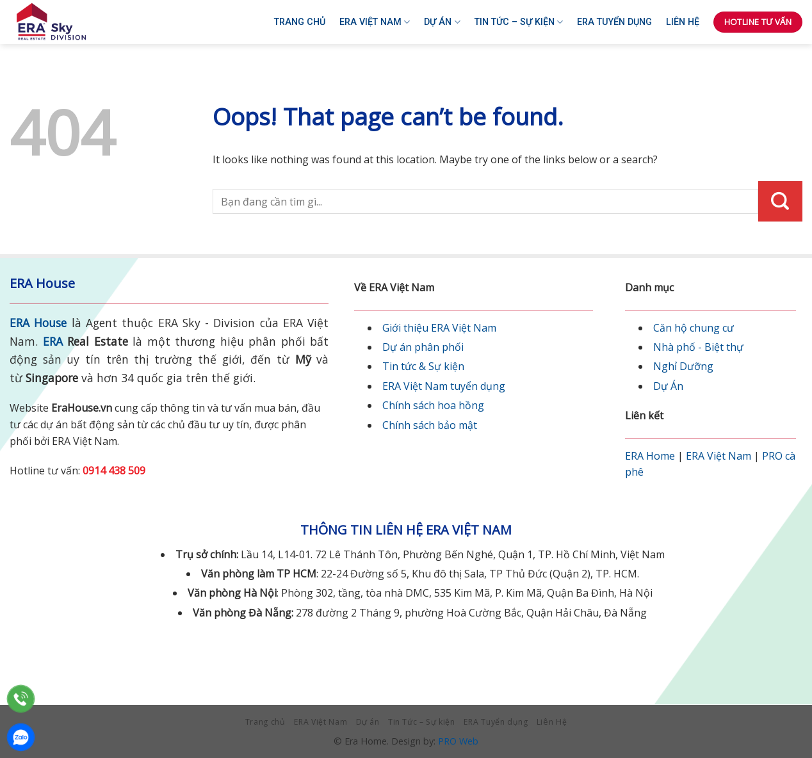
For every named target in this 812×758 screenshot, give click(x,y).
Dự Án (668, 386)
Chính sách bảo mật (429, 425)
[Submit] (780, 201)
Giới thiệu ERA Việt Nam (439, 328)
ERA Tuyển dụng (614, 22)
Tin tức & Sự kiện (423, 366)
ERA (53, 341)
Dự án (442, 22)
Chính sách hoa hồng (433, 405)
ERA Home (650, 456)
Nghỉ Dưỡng (683, 366)
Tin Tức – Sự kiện (519, 22)
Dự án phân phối (423, 347)
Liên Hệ (682, 22)
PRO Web (458, 741)
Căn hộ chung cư (693, 328)
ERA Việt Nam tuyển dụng (443, 386)
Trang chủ (299, 22)
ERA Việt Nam (374, 22)
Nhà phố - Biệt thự (698, 347)
